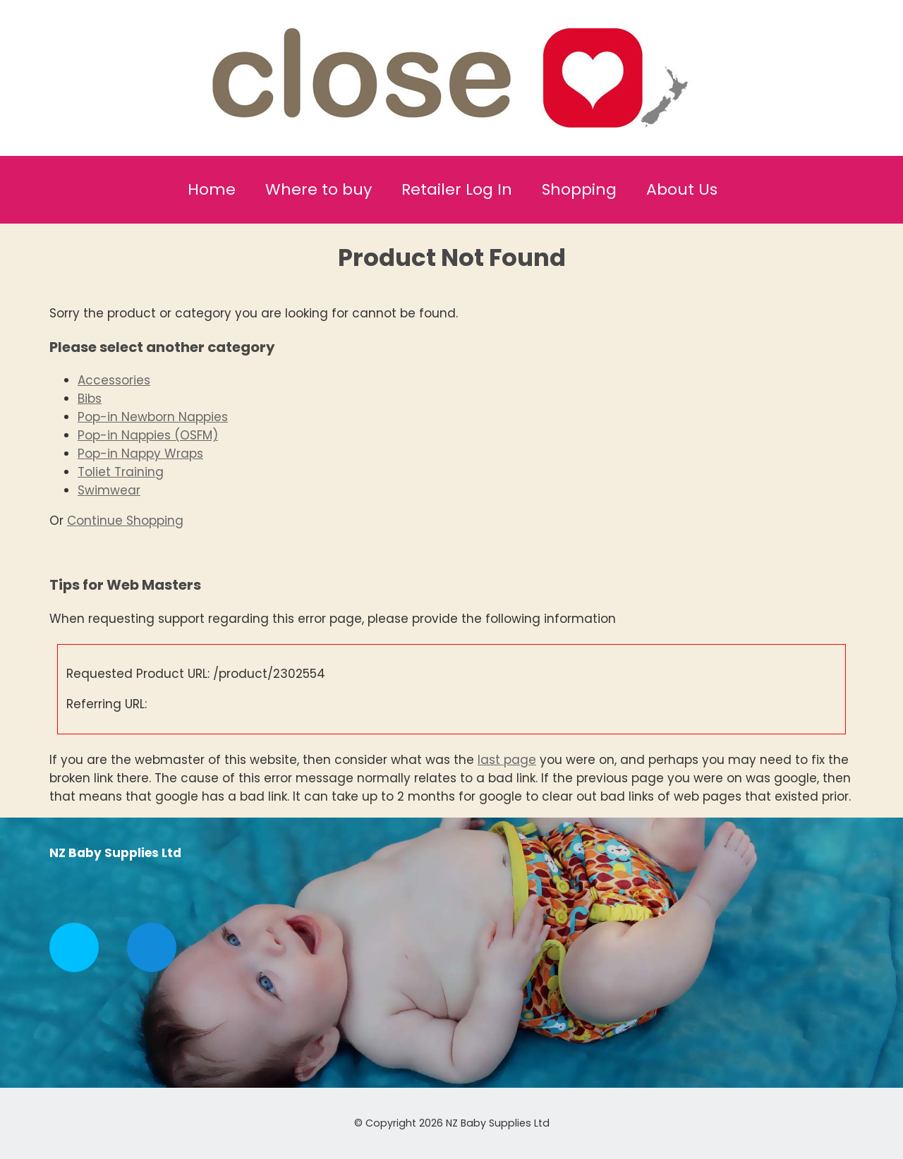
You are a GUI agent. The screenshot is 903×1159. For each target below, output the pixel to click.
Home (212, 189)
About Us (681, 189)
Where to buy (318, 189)
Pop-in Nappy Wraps (140, 453)
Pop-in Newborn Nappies (153, 416)
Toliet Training (121, 471)
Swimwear (109, 490)
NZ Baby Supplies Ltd (498, 1123)
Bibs (90, 398)
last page (507, 759)
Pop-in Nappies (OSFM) (148, 435)
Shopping (579, 189)
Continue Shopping (125, 520)
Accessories (114, 380)
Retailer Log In (456, 189)
